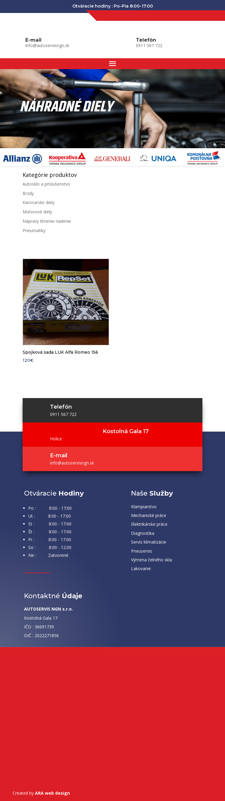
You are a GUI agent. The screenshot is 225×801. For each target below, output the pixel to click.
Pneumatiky (34, 230)
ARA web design (52, 793)
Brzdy (28, 193)
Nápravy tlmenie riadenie (47, 221)
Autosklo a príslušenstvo (46, 184)
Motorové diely (37, 212)
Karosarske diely (39, 202)
